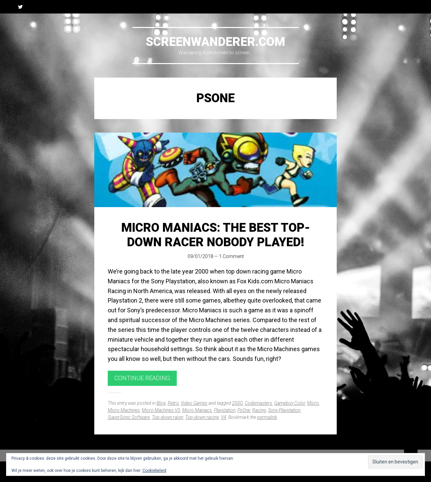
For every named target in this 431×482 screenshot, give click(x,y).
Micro (313, 403)
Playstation (224, 410)
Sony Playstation (284, 410)
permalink (267, 417)
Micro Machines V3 (161, 410)
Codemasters (258, 403)
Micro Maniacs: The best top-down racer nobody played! (215, 235)
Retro (173, 403)
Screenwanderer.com (215, 42)
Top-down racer (167, 417)
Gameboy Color (289, 403)
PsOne (243, 410)
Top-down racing (202, 417)
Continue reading (142, 377)
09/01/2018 (200, 256)
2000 (237, 403)
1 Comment (231, 256)
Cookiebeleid (154, 470)
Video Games (194, 403)
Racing (259, 410)
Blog (161, 403)
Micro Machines (124, 410)
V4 (223, 417)
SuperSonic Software (129, 417)
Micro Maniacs (197, 410)
